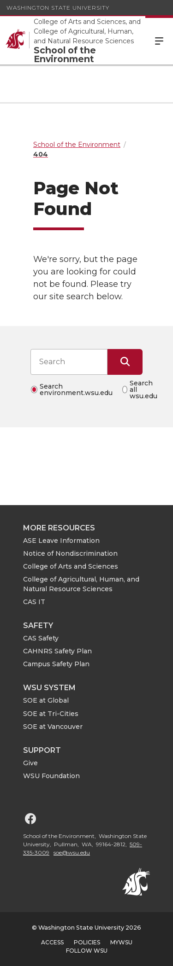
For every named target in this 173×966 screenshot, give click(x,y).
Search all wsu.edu (143, 389)
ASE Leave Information (61, 540)
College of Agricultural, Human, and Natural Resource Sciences (81, 584)
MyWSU (121, 942)
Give (30, 763)
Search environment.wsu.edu (76, 389)
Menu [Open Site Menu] (159, 40)
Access (52, 942)
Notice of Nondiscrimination (70, 553)
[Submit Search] (125, 362)
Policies (87, 942)
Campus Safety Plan (56, 664)
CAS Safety (41, 638)
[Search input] (68, 362)
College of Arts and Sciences (70, 566)
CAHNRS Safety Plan (57, 651)
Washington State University (57, 7)
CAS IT (34, 602)
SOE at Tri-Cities (50, 714)
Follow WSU (86, 950)
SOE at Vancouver (53, 726)
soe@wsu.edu (72, 852)
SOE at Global (46, 700)
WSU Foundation (51, 776)
